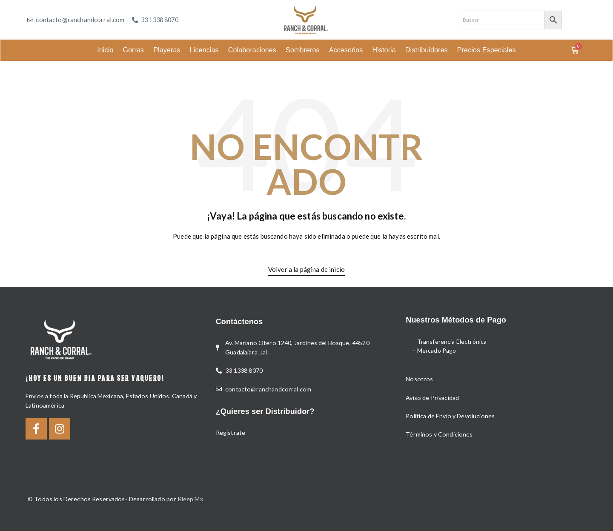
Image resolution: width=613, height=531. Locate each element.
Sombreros (303, 50)
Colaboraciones (252, 50)
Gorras (133, 50)
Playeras (166, 50)
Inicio (105, 50)
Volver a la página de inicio (306, 269)
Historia (383, 50)
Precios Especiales (486, 50)
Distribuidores (426, 50)
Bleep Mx (190, 498)
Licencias (204, 50)
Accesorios (346, 50)
